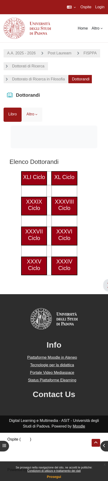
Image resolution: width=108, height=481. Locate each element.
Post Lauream (59, 53)
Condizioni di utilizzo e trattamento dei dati (54, 470)
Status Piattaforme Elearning (52, 380)
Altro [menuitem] (95, 28)
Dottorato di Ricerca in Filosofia (38, 79)
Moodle (79, 426)
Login (99, 7)
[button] (71, 7)
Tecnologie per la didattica (52, 365)
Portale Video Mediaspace (52, 373)
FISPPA (90, 53)
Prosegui (54, 477)
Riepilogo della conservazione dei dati (39, 445)
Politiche (14, 451)
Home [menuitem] (83, 28)
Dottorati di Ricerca (28, 66)
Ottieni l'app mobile (23, 456)
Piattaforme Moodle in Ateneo (52, 357)
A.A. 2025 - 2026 (21, 53)
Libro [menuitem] (12, 114)
